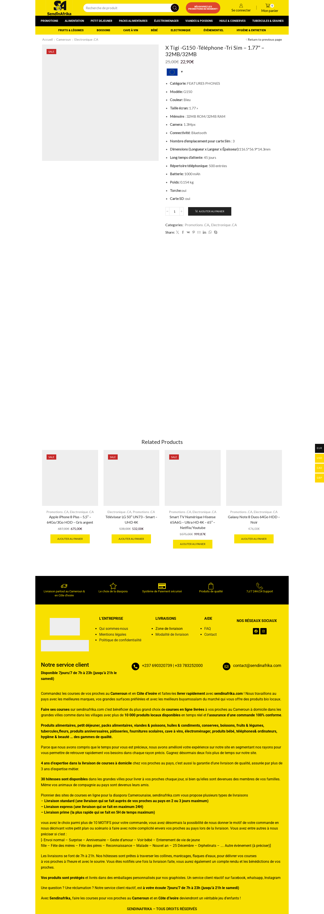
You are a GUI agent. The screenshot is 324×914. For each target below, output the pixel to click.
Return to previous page (265, 39)
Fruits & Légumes (71, 30)
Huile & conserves (232, 20)
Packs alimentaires (133, 20)
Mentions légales (112, 634)
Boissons (103, 30)
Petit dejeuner (101, 20)
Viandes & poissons (199, 20)
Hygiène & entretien (251, 30)
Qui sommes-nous (113, 628)
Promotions (49, 20)
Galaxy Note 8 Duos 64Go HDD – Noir (254, 519)
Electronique (181, 30)
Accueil (47, 39)
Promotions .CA (197, 225)
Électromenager (166, 20)
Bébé (154, 30)
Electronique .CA (86, 39)
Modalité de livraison (172, 634)
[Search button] (175, 8)
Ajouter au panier (211, 211)
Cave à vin (130, 30)
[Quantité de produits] (174, 211)
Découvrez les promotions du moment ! (203, 7)
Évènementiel (214, 30)
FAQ (207, 628)
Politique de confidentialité (120, 640)
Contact (210, 634)
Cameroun (63, 39)
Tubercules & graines (268, 20)
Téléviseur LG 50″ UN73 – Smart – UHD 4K (131, 519)
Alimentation (74, 20)
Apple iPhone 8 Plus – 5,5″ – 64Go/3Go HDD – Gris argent (70, 519)
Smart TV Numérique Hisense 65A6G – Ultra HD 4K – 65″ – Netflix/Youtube (193, 522)
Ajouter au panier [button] (70, 538)
